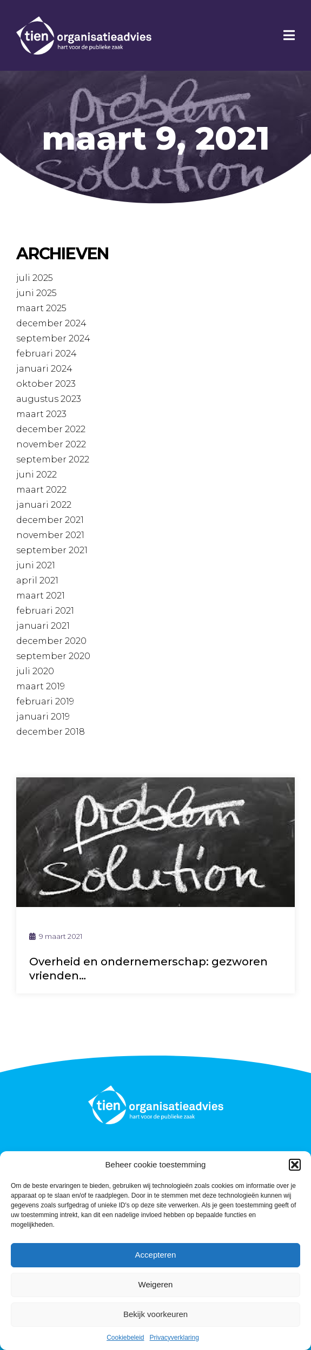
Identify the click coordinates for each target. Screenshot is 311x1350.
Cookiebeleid (125, 1337)
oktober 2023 (46, 384)
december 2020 (51, 641)
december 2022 (50, 429)
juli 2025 (34, 278)
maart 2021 (40, 595)
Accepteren (155, 1254)
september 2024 (53, 338)
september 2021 (52, 550)
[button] (294, 1164)
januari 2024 (44, 369)
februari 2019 (45, 701)
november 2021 (50, 535)
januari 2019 (43, 716)
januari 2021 (43, 626)
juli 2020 (35, 671)
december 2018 (50, 732)
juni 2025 (36, 293)
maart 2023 (41, 414)
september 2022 (52, 459)
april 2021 (37, 580)
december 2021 (50, 520)
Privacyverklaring (174, 1337)
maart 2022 (41, 490)
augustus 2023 (48, 399)
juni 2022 (36, 474)
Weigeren (155, 1284)
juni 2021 (35, 565)
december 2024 (51, 323)
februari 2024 (46, 353)
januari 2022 (43, 505)
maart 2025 (41, 308)
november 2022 (51, 444)
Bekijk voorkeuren (155, 1314)
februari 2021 (45, 611)
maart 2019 (40, 686)
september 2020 (53, 656)
